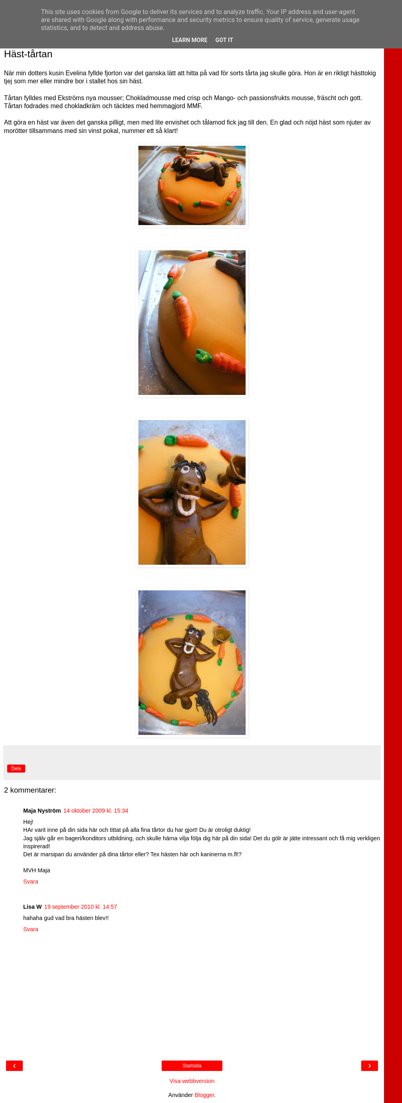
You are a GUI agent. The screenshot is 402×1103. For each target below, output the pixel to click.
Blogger (204, 1095)
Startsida (191, 1066)
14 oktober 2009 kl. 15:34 (95, 810)
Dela (16, 768)
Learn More (189, 40)
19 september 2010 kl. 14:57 (80, 907)
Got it (224, 40)
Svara (30, 881)
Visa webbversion (192, 1081)
